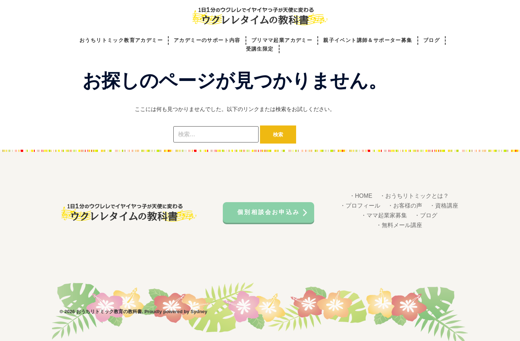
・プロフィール (360, 206)
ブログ (431, 40)
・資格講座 (443, 206)
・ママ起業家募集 (384, 215)
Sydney (199, 311)
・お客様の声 (404, 206)
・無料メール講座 (399, 225)
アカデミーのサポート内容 (207, 40)
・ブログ (425, 215)
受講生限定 (260, 49)
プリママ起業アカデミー (281, 40)
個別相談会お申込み (268, 212)
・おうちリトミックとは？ (414, 196)
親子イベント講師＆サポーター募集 (367, 40)
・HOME (360, 196)
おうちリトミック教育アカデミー (121, 40)
